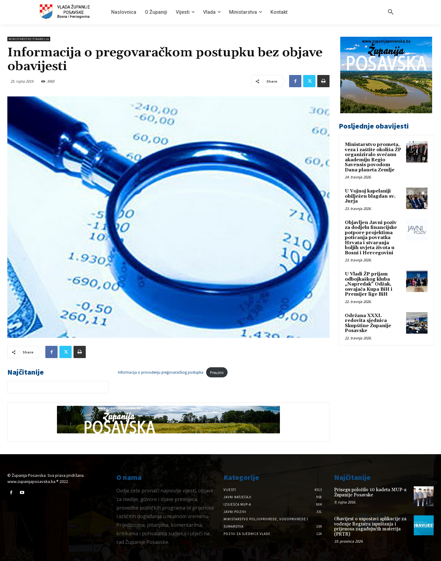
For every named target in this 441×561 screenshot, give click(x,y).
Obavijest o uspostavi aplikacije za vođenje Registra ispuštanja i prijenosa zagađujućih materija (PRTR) (370, 526)
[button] (391, 12)
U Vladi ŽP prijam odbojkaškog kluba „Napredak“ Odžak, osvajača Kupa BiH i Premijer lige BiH (368, 284)
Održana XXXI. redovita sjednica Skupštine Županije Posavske (368, 323)
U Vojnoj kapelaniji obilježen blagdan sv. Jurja (370, 196)
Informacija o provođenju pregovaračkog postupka (160, 372)
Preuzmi (217, 372)
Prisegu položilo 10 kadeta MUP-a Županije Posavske (370, 492)
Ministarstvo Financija (28, 39)
